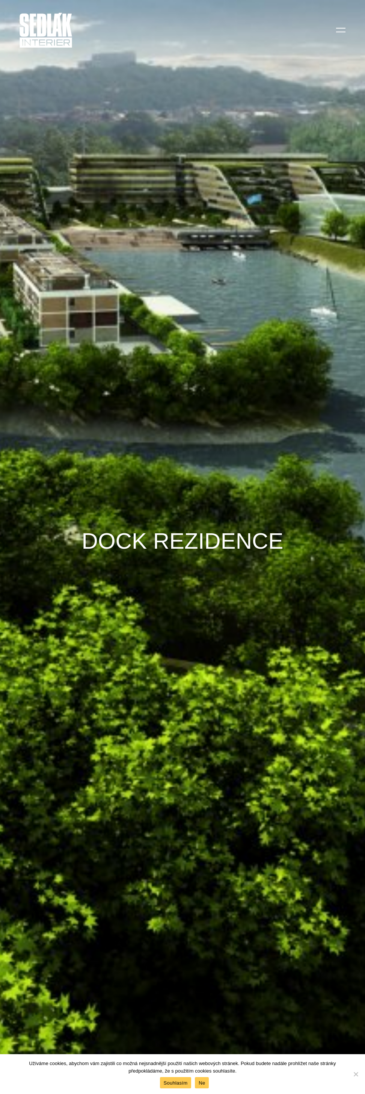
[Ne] (355, 1074)
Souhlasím (176, 1083)
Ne (202, 1083)
